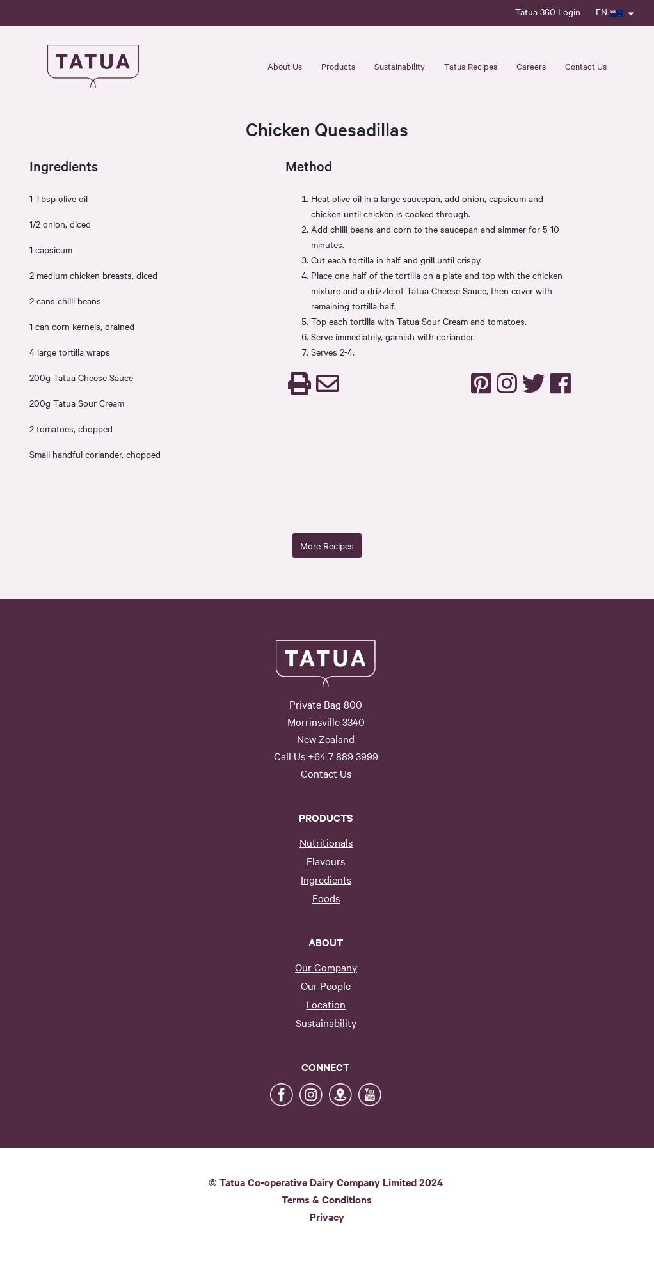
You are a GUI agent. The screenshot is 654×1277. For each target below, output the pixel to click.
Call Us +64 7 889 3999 (326, 756)
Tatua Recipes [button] (470, 66)
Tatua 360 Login (547, 11)
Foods (326, 898)
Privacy (327, 1216)
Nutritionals (326, 842)
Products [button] (338, 66)
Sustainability (326, 1022)
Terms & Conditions (327, 1199)
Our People (326, 985)
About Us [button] (284, 66)
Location (326, 1004)
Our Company (326, 967)
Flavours (326, 861)
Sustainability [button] (399, 66)
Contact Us (586, 66)
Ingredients (326, 879)
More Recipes (327, 545)
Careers (531, 66)
